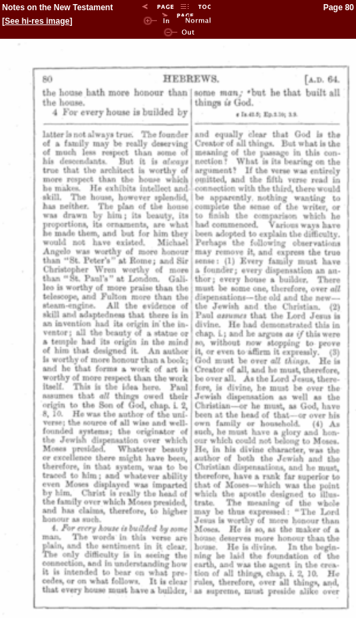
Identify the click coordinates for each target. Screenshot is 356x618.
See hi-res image (37, 21)
